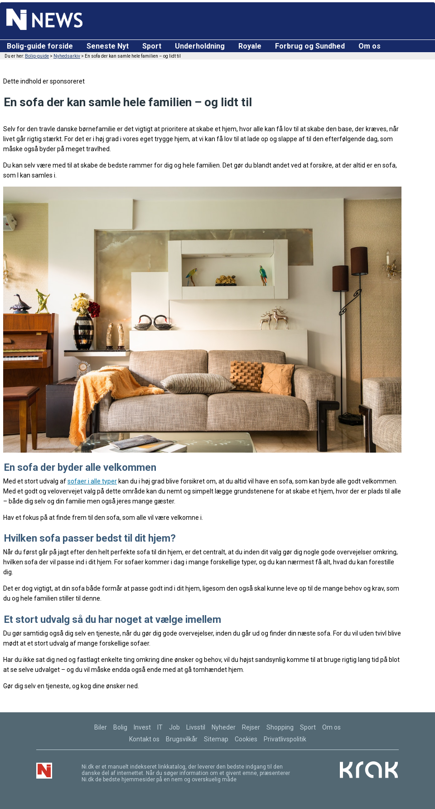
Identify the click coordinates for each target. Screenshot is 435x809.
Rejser (251, 727)
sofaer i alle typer (92, 481)
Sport (151, 46)
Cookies (246, 739)
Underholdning (200, 46)
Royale (249, 46)
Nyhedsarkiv (66, 56)
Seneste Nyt (108, 46)
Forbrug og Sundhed (310, 46)
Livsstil (195, 727)
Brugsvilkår (182, 739)
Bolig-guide (37, 56)
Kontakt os (144, 739)
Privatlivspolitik (285, 739)
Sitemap (216, 739)
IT (160, 727)
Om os (369, 46)
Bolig (120, 727)
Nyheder (224, 727)
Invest (142, 727)
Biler (100, 727)
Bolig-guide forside (40, 46)
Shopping (280, 727)
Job (174, 727)
